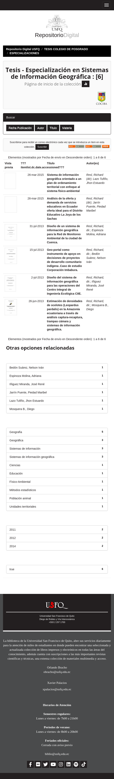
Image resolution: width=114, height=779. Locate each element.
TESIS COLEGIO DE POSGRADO (66, 49)
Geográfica (16, 440)
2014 (12, 546)
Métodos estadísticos (22, 490)
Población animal (20, 498)
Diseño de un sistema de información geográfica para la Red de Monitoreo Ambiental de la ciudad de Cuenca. (64, 234)
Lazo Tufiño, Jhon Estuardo (26, 400)
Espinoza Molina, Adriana (25, 375)
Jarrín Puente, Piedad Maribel (96, 206)
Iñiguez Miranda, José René (95, 285)
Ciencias (14, 465)
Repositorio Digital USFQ (23, 49)
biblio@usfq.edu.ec (57, 754)
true (11, 569)
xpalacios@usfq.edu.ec (57, 689)
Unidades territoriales (22, 506)
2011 (12, 529)
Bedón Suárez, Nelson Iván (96, 258)
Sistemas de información (24, 448)
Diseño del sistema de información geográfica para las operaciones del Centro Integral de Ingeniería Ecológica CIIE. (64, 285)
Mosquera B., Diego (21, 409)
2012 (12, 538)
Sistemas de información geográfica (31, 457)
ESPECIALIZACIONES (24, 53)
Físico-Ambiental (19, 481)
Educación (16, 473)
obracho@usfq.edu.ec (57, 672)
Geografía (15, 432)
